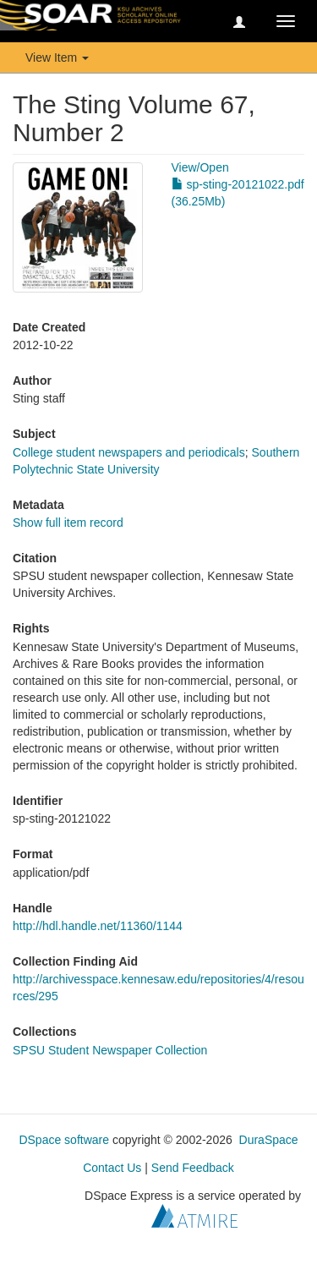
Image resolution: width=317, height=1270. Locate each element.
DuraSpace (268, 1140)
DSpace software (64, 1140)
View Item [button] (57, 57)
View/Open (200, 167)
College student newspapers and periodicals (129, 452)
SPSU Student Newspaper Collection (110, 1050)
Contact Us (112, 1167)
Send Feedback (192, 1167)
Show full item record (68, 522)
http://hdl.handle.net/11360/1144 (98, 926)
